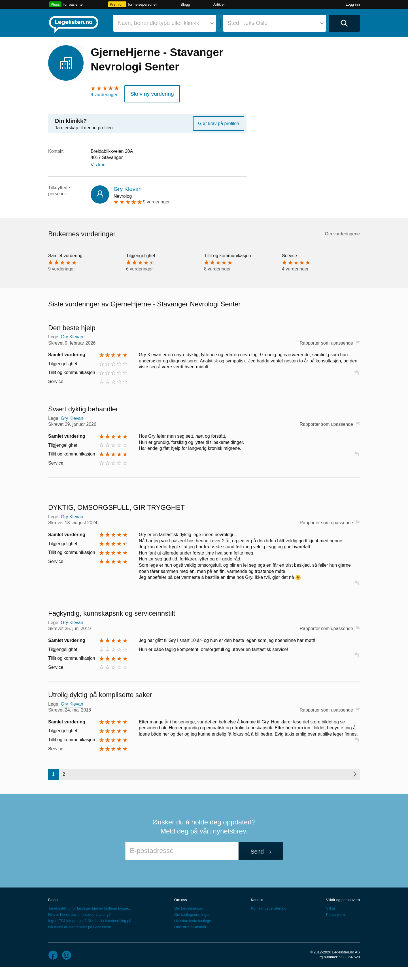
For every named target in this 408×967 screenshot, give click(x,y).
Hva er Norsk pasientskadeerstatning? (79, 912)
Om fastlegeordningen (192, 912)
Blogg (185, 4)
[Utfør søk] (344, 23)
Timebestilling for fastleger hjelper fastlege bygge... (89, 906)
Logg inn (353, 4)
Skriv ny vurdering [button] (147, 92)
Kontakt (257, 897)
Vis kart (98, 162)
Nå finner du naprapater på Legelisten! (79, 924)
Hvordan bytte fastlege (192, 918)
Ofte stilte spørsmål (190, 924)
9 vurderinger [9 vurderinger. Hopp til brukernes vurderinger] (104, 94)
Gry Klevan (128, 186)
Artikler (219, 4)
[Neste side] (354, 771)
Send (257, 849)
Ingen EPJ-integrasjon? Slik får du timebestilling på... (91, 918)
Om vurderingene (342, 231)
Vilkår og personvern (343, 897)
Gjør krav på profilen (218, 120)
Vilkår (330, 906)
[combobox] (164, 23)
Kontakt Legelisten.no (268, 906)
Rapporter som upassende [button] (326, 340)
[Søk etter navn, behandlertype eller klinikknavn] (164, 23)
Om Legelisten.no (188, 906)
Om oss (180, 897)
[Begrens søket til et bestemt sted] (274, 23)
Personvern (335, 912)
